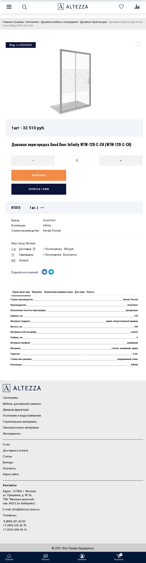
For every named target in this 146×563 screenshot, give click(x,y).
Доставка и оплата (15, 450)
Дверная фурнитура (16, 409)
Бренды (8, 462)
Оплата (19, 260)
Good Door (49, 220)
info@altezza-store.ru (26, 509)
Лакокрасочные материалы (21, 427)
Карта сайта (11, 474)
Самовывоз (22, 254)
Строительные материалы (20, 421)
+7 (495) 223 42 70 (14, 525)
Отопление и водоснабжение (22, 415)
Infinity (47, 225)
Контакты (9, 468)
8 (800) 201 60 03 (14, 521)
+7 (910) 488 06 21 (15, 529)
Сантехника (10, 397)
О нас (6, 444)
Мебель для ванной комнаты (22, 404)
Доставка (21, 249)
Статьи (7, 456)
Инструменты (12, 433)
